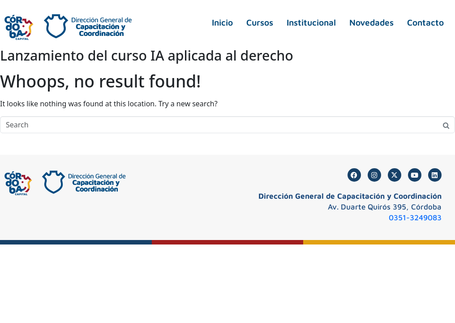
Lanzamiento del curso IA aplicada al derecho (146, 55)
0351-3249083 (415, 217)
